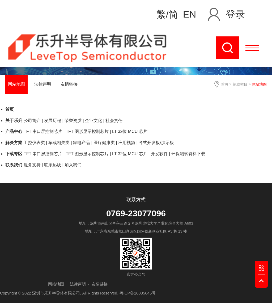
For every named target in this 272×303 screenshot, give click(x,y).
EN (189, 14)
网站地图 (16, 84)
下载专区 (13, 154)
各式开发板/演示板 (156, 142)
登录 (235, 14)
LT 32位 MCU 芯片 (129, 131)
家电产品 (81, 142)
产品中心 (13, 131)
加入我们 (73, 165)
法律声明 (42, 84)
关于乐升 (13, 120)
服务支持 (32, 165)
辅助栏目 (240, 84)
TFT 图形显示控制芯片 (87, 131)
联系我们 (13, 165)
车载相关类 (59, 142)
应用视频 (126, 142)
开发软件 (159, 154)
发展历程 (52, 120)
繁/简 (167, 14)
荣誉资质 (73, 120)
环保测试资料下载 (188, 154)
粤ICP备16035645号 (138, 293)
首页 (224, 84)
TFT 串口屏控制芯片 (43, 131)
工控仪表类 (34, 142)
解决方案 (13, 142)
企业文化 (93, 120)
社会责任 (113, 120)
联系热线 (52, 165)
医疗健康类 (104, 142)
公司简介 (32, 120)
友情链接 (69, 84)
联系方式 (136, 199)
